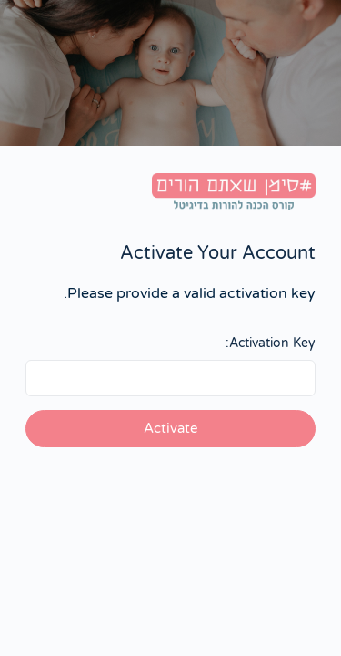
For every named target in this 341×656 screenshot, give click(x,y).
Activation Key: (271, 343)
